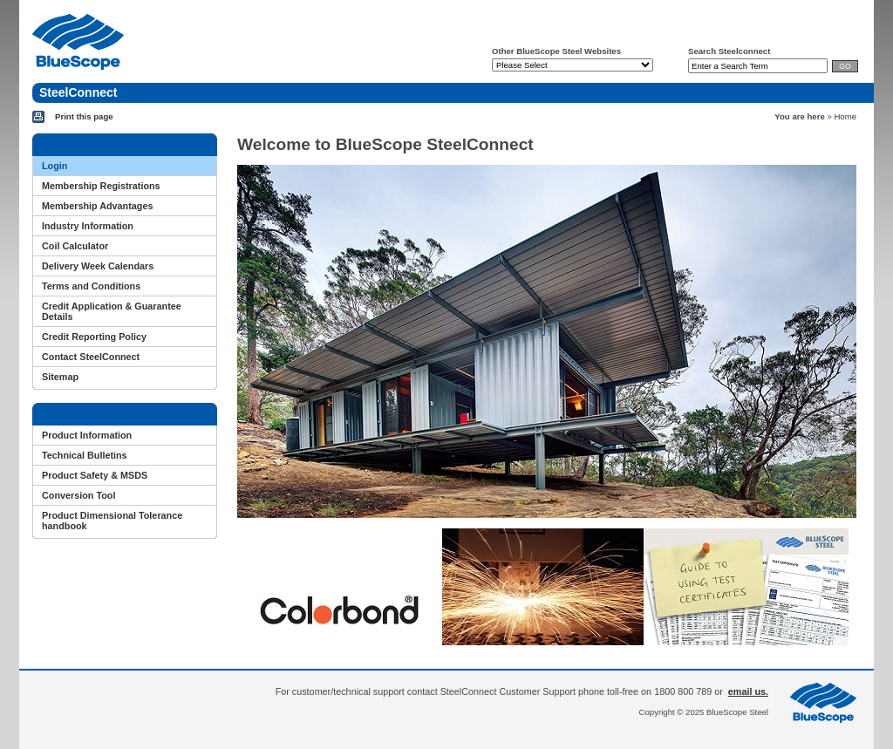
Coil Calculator (75, 246)
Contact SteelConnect (91, 356)
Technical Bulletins (84, 455)
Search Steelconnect (729, 51)
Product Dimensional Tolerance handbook (112, 520)
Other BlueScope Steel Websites (556, 51)
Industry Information (87, 226)
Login (54, 165)
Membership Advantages (97, 206)
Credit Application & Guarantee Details (111, 311)
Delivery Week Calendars (97, 266)
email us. (748, 691)
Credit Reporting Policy (94, 336)
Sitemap (60, 376)
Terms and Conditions (91, 286)
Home (845, 116)
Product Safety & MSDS (94, 475)
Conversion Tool (78, 495)
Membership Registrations (101, 185)
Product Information (87, 435)
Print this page (84, 116)
